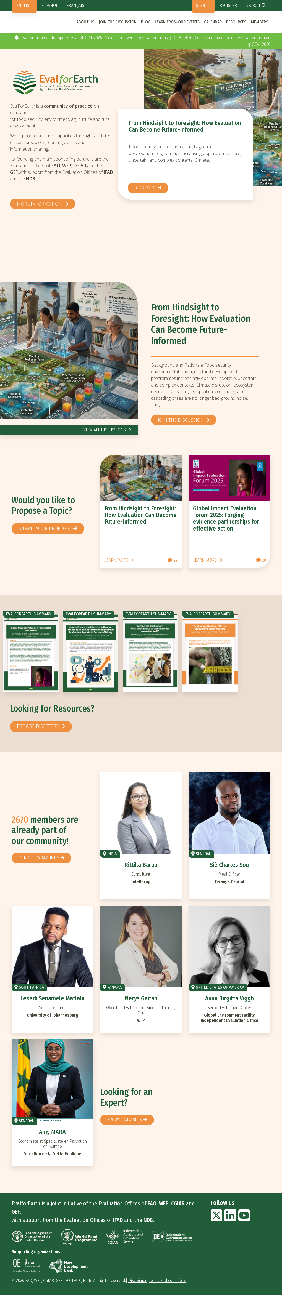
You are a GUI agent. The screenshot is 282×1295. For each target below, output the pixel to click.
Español (49, 5)
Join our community (39, 857)
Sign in (203, 5)
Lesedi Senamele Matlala (52, 998)
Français (75, 5)
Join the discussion (118, 22)
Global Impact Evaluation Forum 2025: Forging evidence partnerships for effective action (226, 518)
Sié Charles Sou (229, 864)
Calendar (213, 22)
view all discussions (104, 430)
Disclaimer (137, 1280)
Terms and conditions (167, 1280)
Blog (145, 22)
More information (40, 204)
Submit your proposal (45, 528)
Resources (236, 22)
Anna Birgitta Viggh (229, 998)
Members (259, 22)
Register (228, 5)
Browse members (124, 1119)
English (24, 5)
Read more (145, 187)
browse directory (38, 726)
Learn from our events (177, 22)
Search (253, 5)
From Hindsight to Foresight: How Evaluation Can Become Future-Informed (185, 126)
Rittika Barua (140, 864)
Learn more (116, 560)
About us (85, 22)
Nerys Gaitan (141, 998)
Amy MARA (52, 1132)
